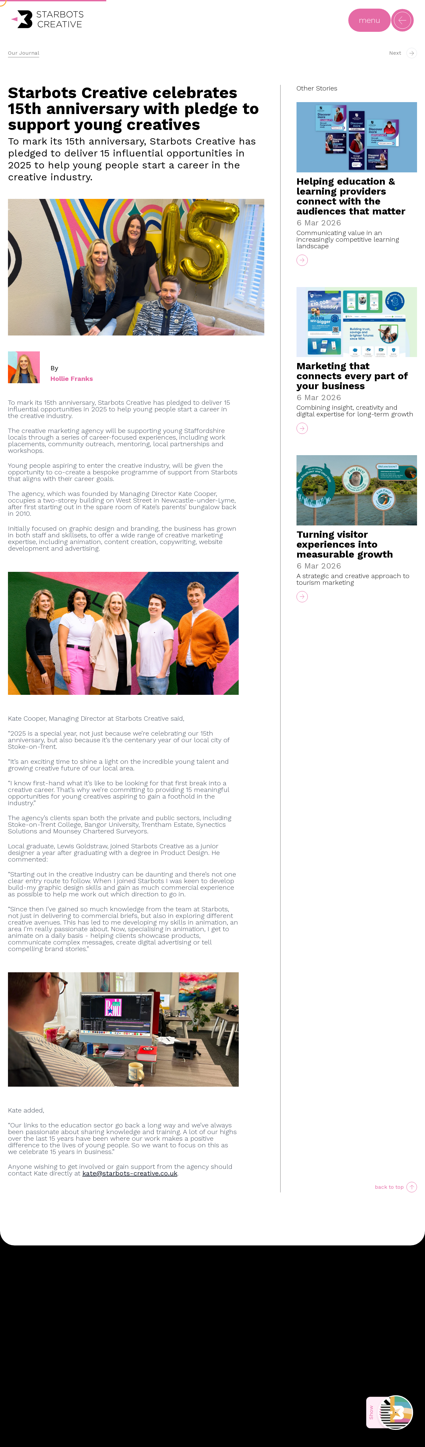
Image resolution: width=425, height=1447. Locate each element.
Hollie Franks (71, 379)
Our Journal (23, 53)
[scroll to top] (396, 1187)
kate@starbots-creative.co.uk (129, 1173)
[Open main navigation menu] (369, 20)
